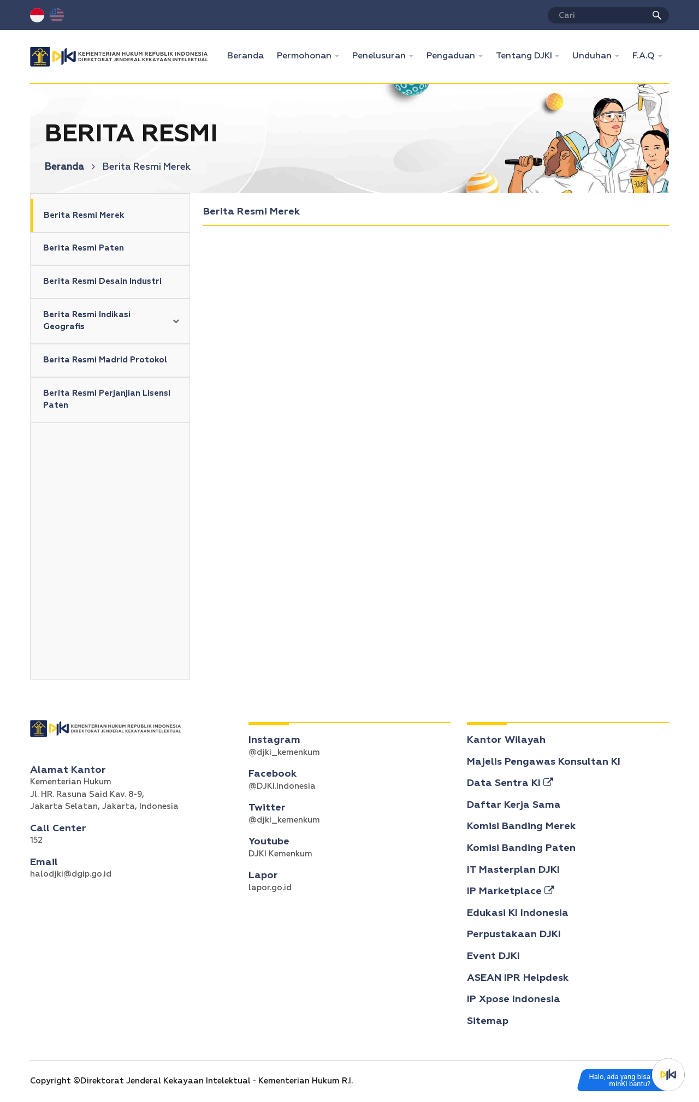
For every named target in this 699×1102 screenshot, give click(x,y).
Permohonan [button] (305, 56)
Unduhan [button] (593, 56)
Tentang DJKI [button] (525, 56)
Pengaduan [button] (451, 56)
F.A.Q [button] (644, 56)
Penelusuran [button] (380, 56)
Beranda (248, 55)
